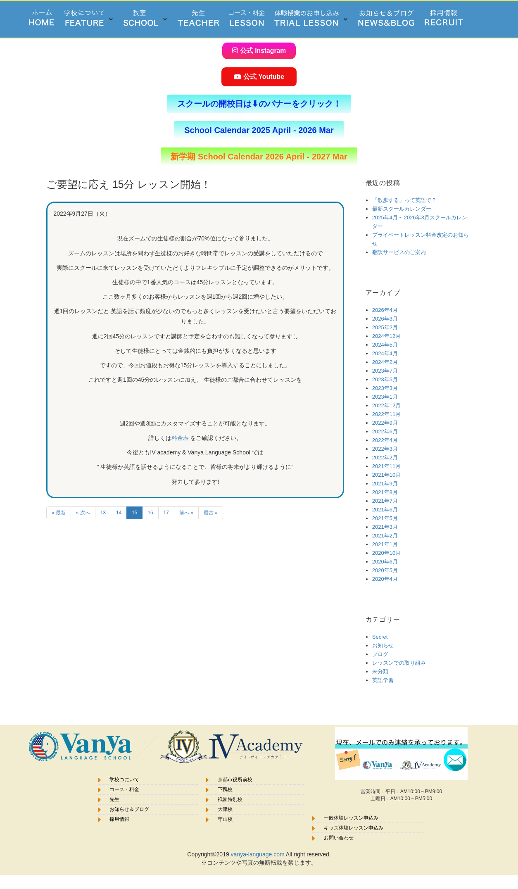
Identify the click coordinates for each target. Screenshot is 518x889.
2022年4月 (385, 440)
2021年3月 (385, 526)
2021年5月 (385, 518)
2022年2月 (385, 457)
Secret (380, 636)
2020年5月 (385, 570)
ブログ (380, 654)
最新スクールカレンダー (401, 208)
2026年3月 (385, 318)
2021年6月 (385, 509)
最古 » (211, 512)
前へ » (186, 512)
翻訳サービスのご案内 (399, 252)
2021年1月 (385, 544)
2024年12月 (386, 336)
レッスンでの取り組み (399, 662)
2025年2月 (385, 327)
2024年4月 (385, 353)
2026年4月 (385, 310)
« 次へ (83, 512)
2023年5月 (385, 379)
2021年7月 (385, 500)
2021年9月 (385, 483)
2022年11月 (386, 414)
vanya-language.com (258, 854)
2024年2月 (385, 362)
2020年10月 (386, 552)
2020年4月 (385, 578)
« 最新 (59, 512)
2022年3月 (385, 448)
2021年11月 (386, 466)
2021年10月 (386, 474)
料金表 (180, 437)
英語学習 (383, 680)
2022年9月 (385, 422)
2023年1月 (385, 396)
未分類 (380, 671)
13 (103, 512)
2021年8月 (385, 492)
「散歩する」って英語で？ (404, 200)
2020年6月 (385, 561)
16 (150, 512)
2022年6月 (385, 431)
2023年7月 (385, 370)
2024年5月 (385, 344)
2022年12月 (386, 405)
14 (118, 512)
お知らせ (383, 645)
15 (134, 512)
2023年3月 (385, 388)
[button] (89, 19)
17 (166, 512)
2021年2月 (385, 535)
